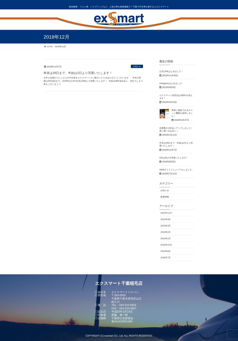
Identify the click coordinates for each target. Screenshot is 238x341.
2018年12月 (166, 245)
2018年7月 (165, 257)
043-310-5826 (127, 305)
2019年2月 (165, 232)
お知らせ (137, 66)
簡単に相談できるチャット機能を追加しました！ (182, 113)
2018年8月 (165, 251)
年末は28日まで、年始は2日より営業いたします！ (78, 73)
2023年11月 (166, 213)
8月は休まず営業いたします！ (173, 157)
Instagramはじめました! (170, 83)
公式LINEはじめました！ (171, 71)
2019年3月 (165, 226)
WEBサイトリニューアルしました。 (176, 169)
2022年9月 (165, 219)
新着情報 (164, 197)
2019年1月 (165, 238)
